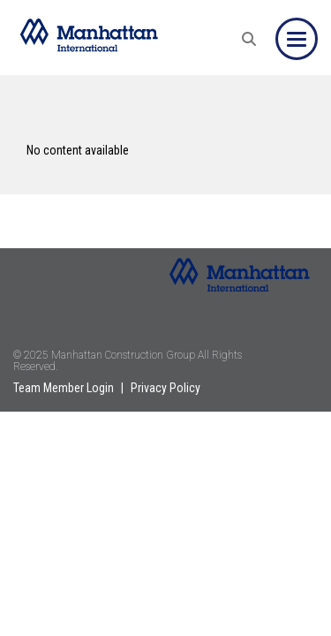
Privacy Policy (165, 388)
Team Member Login (63, 388)
